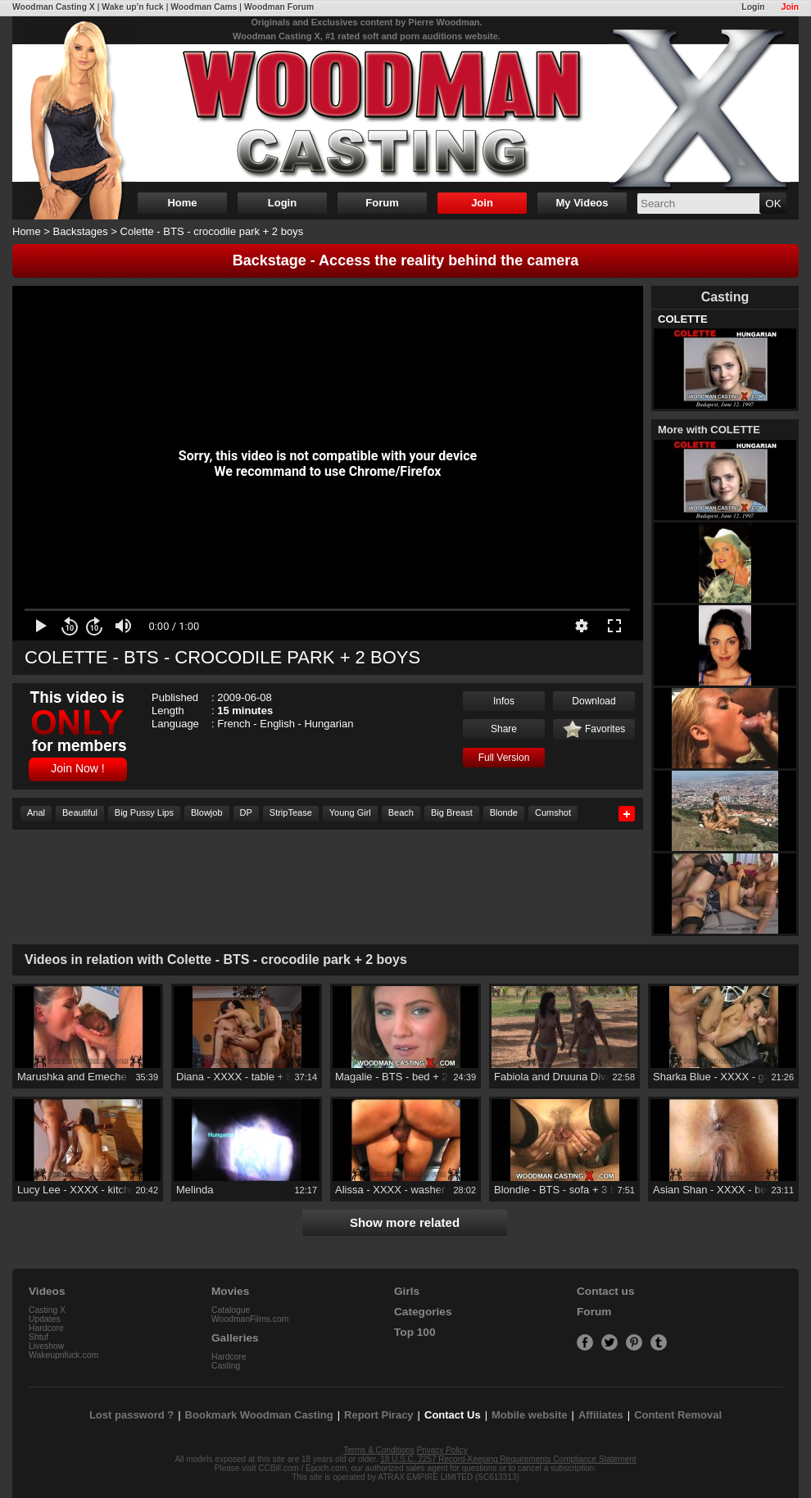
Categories (423, 1312)
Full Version (504, 757)
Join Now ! (77, 768)
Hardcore (46, 1328)
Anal (36, 812)
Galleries (235, 1338)
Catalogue (230, 1310)
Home (182, 203)
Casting (225, 1365)
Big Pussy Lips (144, 812)
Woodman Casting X (53, 6)
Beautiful (79, 812)
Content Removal (678, 1415)
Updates (45, 1319)
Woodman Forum (279, 6)
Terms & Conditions (379, 1450)
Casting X (47, 1310)
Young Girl (350, 812)
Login (752, 6)
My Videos (581, 203)
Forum (381, 203)
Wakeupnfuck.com (63, 1355)
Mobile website (529, 1415)
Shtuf (38, 1337)
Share (504, 729)
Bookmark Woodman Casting (259, 1415)
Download (593, 701)
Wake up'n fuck (132, 6)
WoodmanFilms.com (250, 1319)
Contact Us (452, 1415)
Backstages (80, 231)
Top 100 (415, 1332)
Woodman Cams (203, 6)
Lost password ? (131, 1415)
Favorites (594, 730)
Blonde (504, 812)
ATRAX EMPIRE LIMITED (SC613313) (448, 1477)
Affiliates (600, 1415)
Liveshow (46, 1346)
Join (790, 6)
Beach (401, 812)
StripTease (291, 812)
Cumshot (553, 812)
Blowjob (207, 812)
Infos (503, 701)
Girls (406, 1291)
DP (246, 812)
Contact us (605, 1291)
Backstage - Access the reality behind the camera (406, 260)
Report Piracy (379, 1415)
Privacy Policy (442, 1450)
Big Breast (452, 812)
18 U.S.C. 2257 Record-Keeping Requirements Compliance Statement (508, 1459)
